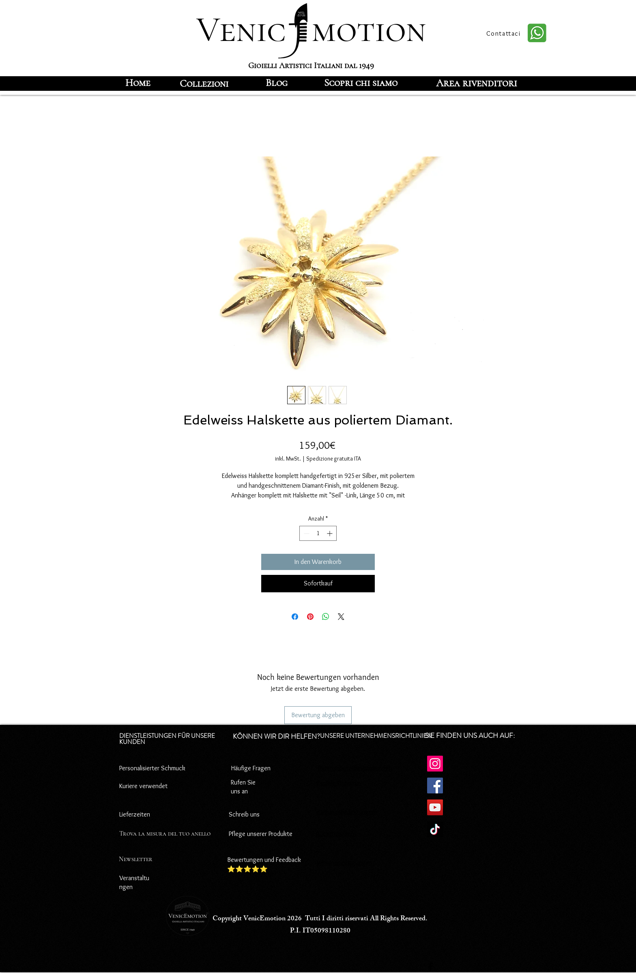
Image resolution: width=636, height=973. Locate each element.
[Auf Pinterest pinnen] (310, 617)
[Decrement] (306, 533)
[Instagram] (435, 764)
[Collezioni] (204, 83)
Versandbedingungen (344, 862)
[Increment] (330, 533)
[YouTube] (435, 807)
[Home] (138, 83)
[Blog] (276, 83)
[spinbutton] (318, 533)
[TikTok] (435, 829)
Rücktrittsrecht (336, 834)
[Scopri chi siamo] (361, 83)
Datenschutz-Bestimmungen (355, 768)
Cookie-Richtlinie (338, 783)
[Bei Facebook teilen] (295, 617)
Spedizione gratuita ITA (333, 458)
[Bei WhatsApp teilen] (326, 617)
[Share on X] (341, 617)
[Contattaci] (504, 33)
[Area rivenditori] (476, 83)
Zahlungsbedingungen (345, 812)
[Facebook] (435, 785)
